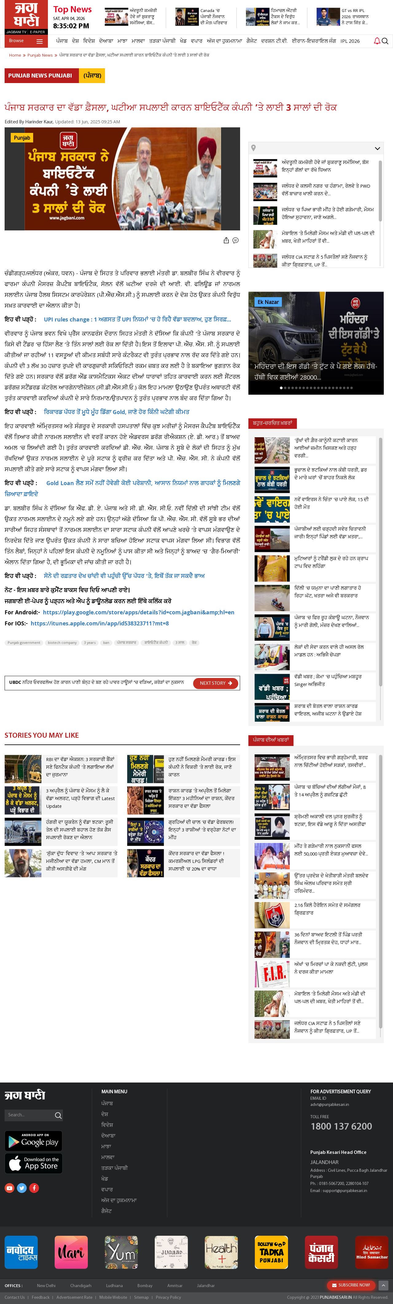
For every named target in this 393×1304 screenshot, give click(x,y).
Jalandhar (206, 1286)
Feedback (40, 1297)
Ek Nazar (268, 302)
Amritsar (174, 1286)
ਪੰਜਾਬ (62, 41)
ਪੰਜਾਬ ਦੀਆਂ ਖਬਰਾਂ (271, 740)
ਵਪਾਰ (197, 41)
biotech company (62, 642)
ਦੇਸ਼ (75, 41)
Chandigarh (80, 1286)
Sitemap (141, 1297)
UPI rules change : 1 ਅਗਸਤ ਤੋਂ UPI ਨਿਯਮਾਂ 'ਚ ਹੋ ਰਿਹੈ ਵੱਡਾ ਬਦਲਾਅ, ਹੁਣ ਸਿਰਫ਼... (137, 320)
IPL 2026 (350, 41)
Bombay (145, 1286)
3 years (89, 642)
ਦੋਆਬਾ (106, 41)
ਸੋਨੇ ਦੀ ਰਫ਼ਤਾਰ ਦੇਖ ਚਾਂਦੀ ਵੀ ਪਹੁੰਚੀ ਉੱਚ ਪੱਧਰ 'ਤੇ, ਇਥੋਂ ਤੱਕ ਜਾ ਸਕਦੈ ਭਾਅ (124, 577)
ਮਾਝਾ (122, 41)
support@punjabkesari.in (345, 1191)
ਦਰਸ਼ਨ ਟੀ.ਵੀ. (274, 41)
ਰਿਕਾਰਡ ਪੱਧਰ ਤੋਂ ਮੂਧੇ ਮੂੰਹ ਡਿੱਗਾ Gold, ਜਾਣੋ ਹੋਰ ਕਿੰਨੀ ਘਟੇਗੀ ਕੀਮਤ (116, 413)
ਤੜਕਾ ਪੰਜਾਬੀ (162, 41)
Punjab (22, 138)
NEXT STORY (216, 683)
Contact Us (15, 1297)
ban (106, 642)
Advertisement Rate (74, 1297)
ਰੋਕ (194, 642)
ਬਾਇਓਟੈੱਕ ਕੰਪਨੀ (156, 642)
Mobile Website (113, 1297)
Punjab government (24, 642)
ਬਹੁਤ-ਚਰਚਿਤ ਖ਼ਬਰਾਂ (272, 423)
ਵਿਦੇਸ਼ (89, 41)
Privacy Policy (168, 1297)
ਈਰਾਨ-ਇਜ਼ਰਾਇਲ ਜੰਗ (314, 41)
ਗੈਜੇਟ (252, 41)
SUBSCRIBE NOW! (351, 1296)
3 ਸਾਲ (180, 642)
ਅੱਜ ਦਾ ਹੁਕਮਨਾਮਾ (224, 41)
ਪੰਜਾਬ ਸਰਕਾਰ (126, 642)
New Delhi (46, 1286)
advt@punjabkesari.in (329, 1105)
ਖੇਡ (183, 41)
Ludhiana (114, 1286)
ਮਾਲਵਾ (138, 41)
